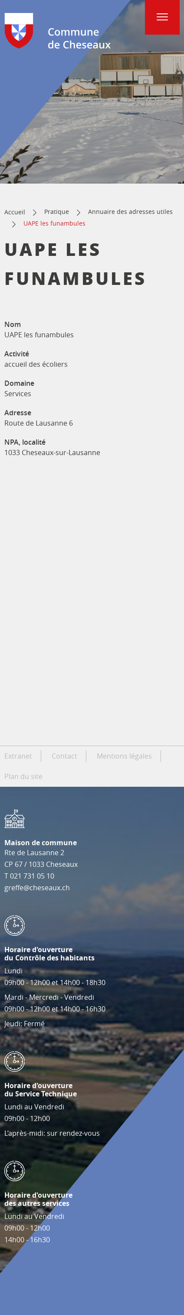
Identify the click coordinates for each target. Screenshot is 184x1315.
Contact (64, 756)
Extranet (18, 756)
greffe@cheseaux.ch (37, 887)
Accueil (14, 212)
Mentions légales (124, 756)
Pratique (56, 211)
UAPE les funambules (54, 223)
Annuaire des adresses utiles (130, 211)
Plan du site (23, 776)
